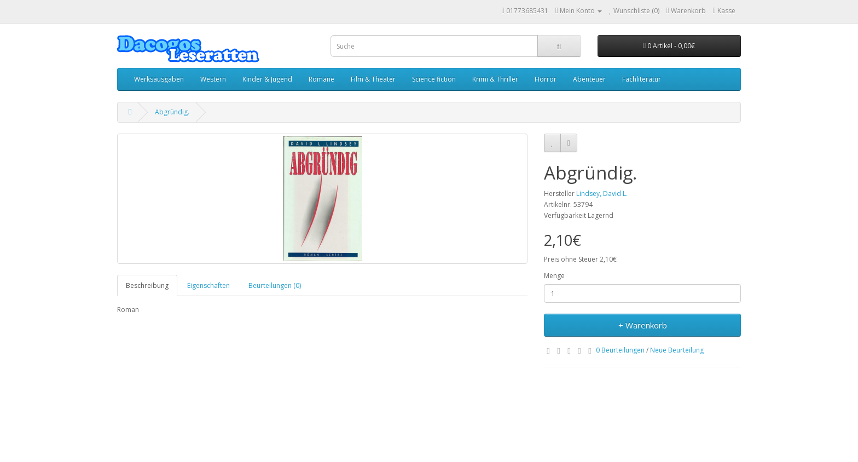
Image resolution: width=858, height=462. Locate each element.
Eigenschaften (208, 285)
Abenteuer (589, 79)
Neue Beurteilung (677, 350)
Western (213, 79)
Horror (545, 79)
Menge (554, 275)
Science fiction (434, 79)
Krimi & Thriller (495, 79)
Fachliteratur (641, 79)
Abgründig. (172, 112)
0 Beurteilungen (620, 350)
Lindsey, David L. (602, 193)
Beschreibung (147, 285)
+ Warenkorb (642, 325)
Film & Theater (373, 79)
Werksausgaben (159, 79)
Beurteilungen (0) (274, 285)
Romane (321, 79)
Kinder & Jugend (267, 79)
